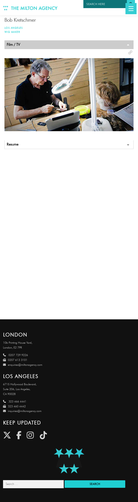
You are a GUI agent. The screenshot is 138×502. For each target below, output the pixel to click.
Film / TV (13, 44)
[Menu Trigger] (131, 8)
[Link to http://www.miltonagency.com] (30, 7)
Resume (12, 144)
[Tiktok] (43, 435)
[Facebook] (18, 435)
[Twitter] (7, 435)
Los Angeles (13, 27)
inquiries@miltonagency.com (22, 411)
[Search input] (106, 4)
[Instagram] (30, 435)
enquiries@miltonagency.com (22, 365)
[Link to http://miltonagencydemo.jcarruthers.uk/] (69, 461)
